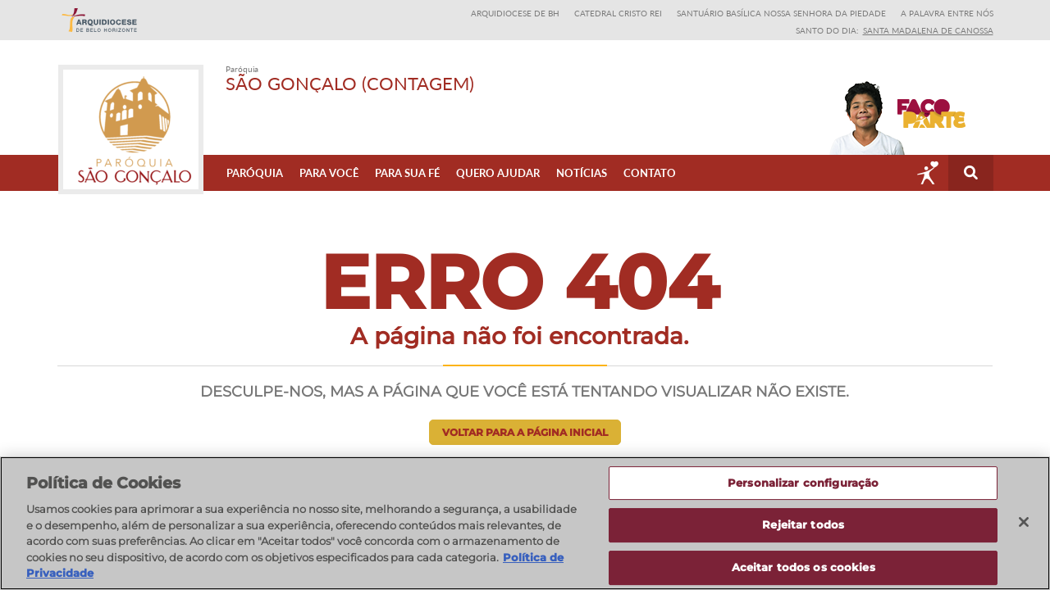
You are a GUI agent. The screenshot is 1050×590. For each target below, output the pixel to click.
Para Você (328, 172)
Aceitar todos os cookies (803, 567)
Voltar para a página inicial (525, 432)
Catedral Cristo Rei (618, 13)
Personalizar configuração (803, 483)
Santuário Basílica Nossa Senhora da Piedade (781, 13)
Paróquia (254, 172)
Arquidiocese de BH (515, 13)
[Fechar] (1024, 523)
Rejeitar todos (803, 525)
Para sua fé (407, 172)
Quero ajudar (498, 172)
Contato (649, 172)
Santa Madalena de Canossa (928, 30)
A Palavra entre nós (947, 13)
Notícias (581, 172)
